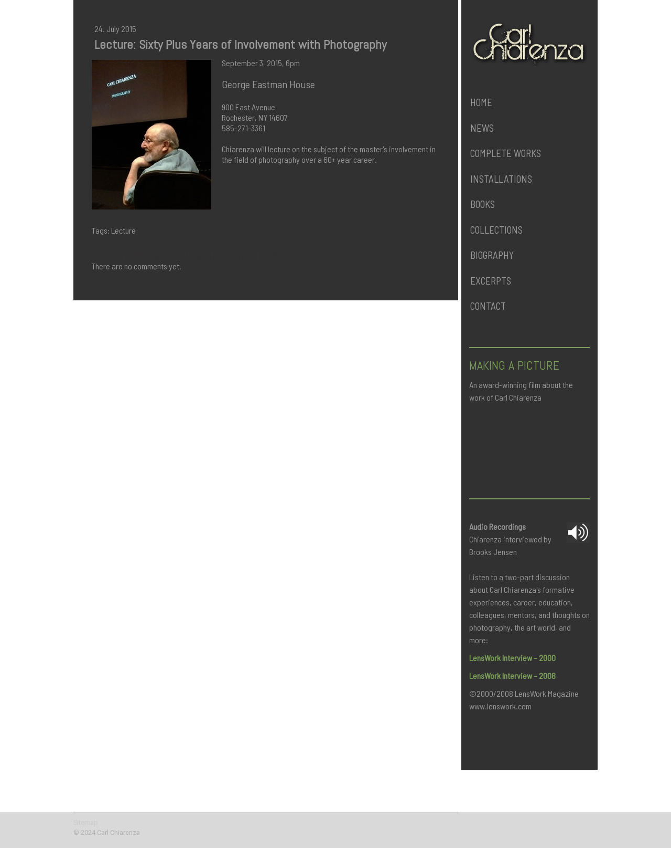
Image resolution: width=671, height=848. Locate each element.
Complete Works (505, 153)
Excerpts (490, 281)
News (482, 128)
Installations (501, 179)
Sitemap (85, 822)
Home (481, 102)
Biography (492, 255)
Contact (488, 306)
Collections (496, 230)
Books (482, 204)
